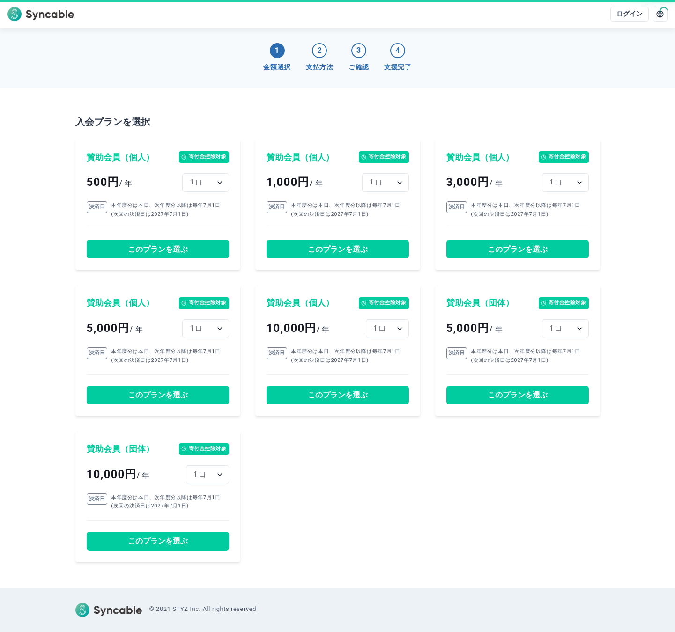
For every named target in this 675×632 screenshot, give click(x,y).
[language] (660, 14)
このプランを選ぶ (158, 249)
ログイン (629, 14)
